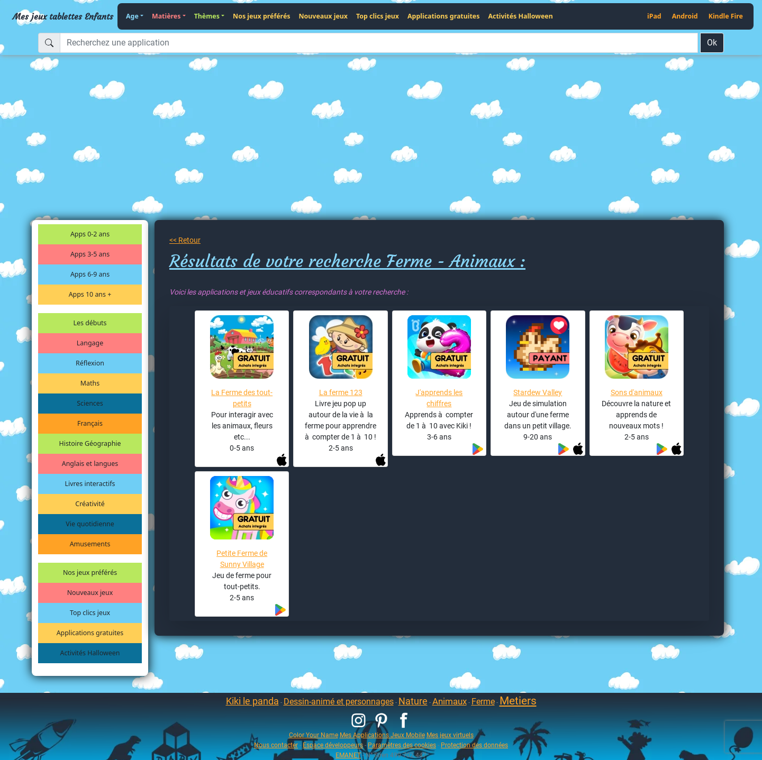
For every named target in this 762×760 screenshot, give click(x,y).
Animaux (449, 701)
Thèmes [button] (207, 16)
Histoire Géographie (90, 443)
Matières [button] (166, 16)
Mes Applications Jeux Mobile (382, 735)
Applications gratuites (443, 16)
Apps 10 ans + (90, 294)
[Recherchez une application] (379, 43)
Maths (89, 383)
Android (685, 16)
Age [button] (132, 16)
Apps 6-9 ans (90, 274)
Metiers (518, 700)
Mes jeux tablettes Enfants (63, 16)
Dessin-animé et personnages (339, 702)
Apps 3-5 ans (90, 254)
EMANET (348, 755)
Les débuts (90, 322)
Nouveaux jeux (323, 16)
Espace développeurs (333, 745)
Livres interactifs (90, 483)
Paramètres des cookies (402, 745)
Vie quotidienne (90, 523)
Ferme (483, 702)
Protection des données (474, 745)
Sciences (90, 403)
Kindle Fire (726, 16)
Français (90, 423)
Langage (90, 342)
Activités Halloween (520, 16)
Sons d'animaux (637, 392)
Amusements (90, 543)
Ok (712, 43)
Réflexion (90, 363)
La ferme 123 (340, 392)
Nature (413, 701)
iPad (654, 16)
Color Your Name (313, 735)
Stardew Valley (537, 392)
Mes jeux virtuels (450, 735)
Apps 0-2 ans (90, 234)
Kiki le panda (252, 701)
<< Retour (185, 240)
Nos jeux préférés (261, 16)
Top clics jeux (377, 16)
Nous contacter (276, 745)
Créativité (89, 503)
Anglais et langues (90, 463)
